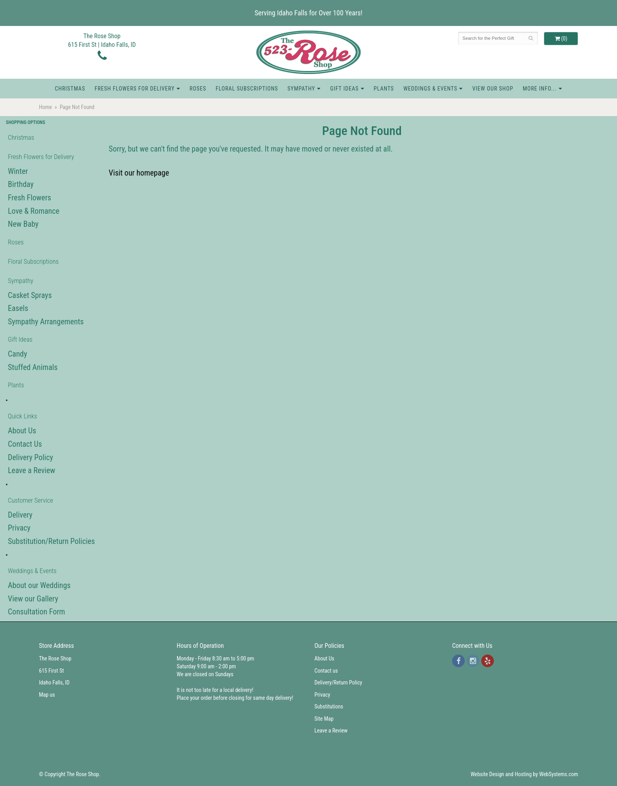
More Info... (539, 88)
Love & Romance (33, 211)
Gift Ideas (344, 88)
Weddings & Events (430, 88)
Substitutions (328, 706)
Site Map (324, 719)
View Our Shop (492, 88)
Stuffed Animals (32, 367)
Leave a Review (31, 470)
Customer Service (30, 500)
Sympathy (301, 88)
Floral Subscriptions (247, 88)
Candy (17, 354)
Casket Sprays (30, 295)
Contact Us (25, 444)
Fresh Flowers (29, 197)
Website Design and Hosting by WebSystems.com (524, 774)
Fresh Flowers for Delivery (134, 88)
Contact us (326, 671)
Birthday (20, 184)
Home (45, 107)
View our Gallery (33, 598)
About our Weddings (39, 585)
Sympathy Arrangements (46, 321)
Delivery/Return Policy (338, 682)
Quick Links (22, 416)
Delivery (20, 515)
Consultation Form (36, 611)
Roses (198, 88)
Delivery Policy (30, 457)
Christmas (70, 88)
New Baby (23, 224)
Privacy (19, 528)
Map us (47, 695)
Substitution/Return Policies (51, 541)
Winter (18, 171)
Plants (384, 88)
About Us (22, 430)
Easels (18, 308)
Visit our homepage (139, 173)
